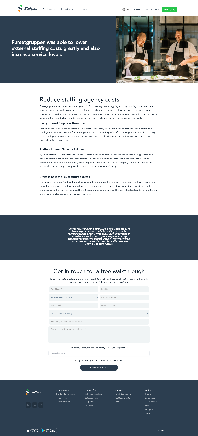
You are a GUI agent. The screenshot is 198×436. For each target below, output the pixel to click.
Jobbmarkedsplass (93, 394)
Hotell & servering (123, 394)
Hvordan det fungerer (65, 394)
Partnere (136, 9)
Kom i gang (169, 9)
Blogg (147, 414)
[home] (28, 8)
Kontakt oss (150, 398)
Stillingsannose (91, 398)
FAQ (146, 418)
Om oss (148, 394)
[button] (49, 9)
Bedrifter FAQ (91, 406)
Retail (117, 402)
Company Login (152, 9)
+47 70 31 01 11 (151, 402)
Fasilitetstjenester (123, 398)
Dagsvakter (90, 402)
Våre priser (149, 410)
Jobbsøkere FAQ (62, 402)
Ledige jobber (61, 398)
